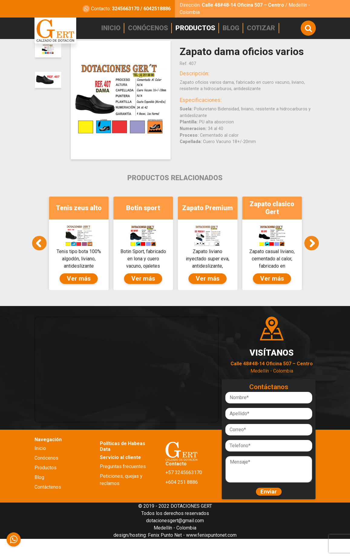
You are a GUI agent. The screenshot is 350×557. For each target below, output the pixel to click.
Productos (45, 484)
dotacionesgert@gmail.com (175, 539)
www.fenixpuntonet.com (211, 553)
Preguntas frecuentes (123, 482)
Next (311, 249)
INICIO (112, 27)
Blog (39, 493)
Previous (39, 249)
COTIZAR (263, 27)
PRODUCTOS (197, 27)
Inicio (40, 464)
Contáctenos (47, 503)
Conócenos (46, 474)
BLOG (232, 27)
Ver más (79, 294)
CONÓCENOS (150, 27)
